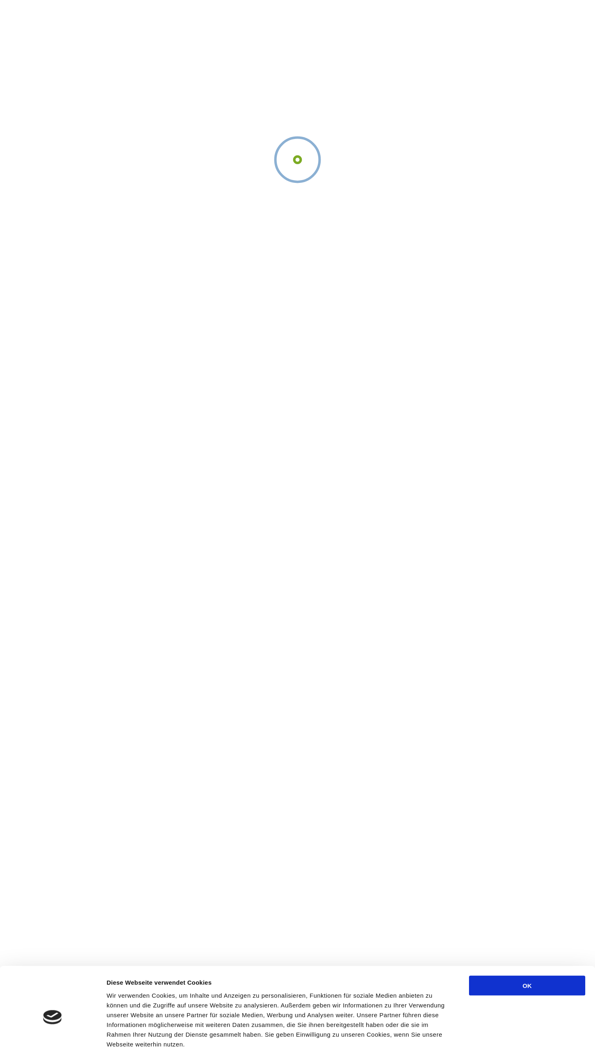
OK (527, 949)
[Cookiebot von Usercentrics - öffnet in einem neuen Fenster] (52, 1041)
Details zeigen (432, 1040)
